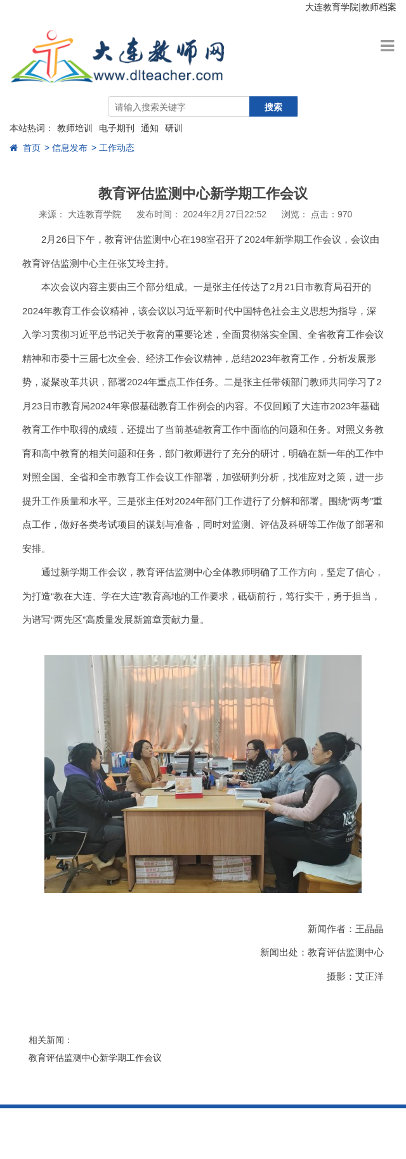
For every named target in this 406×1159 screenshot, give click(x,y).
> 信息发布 (66, 148)
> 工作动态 (112, 148)
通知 (150, 128)
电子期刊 (116, 128)
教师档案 (378, 7)
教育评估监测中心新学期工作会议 (95, 1058)
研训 (174, 128)
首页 (25, 148)
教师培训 (75, 128)
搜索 (273, 107)
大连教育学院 (331, 7)
